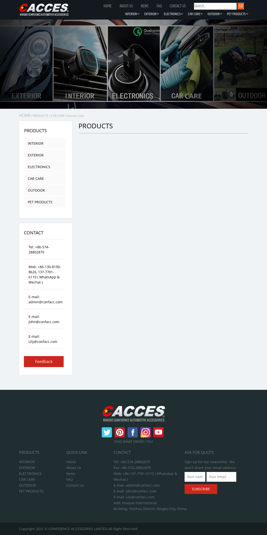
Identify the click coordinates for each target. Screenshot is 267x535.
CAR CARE (195, 14)
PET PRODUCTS (237, 14)
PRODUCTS (40, 116)
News (144, 6)
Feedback (43, 361)
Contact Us (177, 6)
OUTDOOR (215, 14)
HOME (24, 115)
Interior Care (75, 116)
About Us (126, 6)
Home (108, 6)
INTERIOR (132, 14)
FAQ (159, 6)
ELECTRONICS (173, 14)
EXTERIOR (151, 14)
